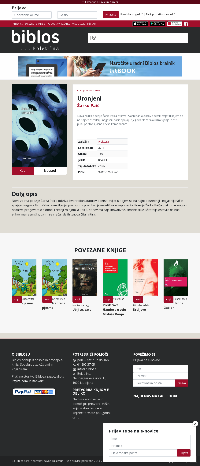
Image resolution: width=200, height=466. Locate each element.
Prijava (181, 383)
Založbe (29, 23)
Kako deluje (78, 23)
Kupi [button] (22, 170)
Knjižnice (18, 23)
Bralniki (40, 23)
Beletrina (57, 461)
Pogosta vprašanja (58, 23)
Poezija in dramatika (88, 90)
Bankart (37, 381)
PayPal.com (20, 381)
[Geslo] (77, 15)
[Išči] (138, 38)
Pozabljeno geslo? (131, 14)
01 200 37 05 (86, 364)
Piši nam (91, 23)
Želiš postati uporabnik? (160, 14)
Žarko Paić (88, 105)
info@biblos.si (87, 369)
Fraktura (103, 141)
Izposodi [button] (50, 170)
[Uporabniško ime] (32, 15)
